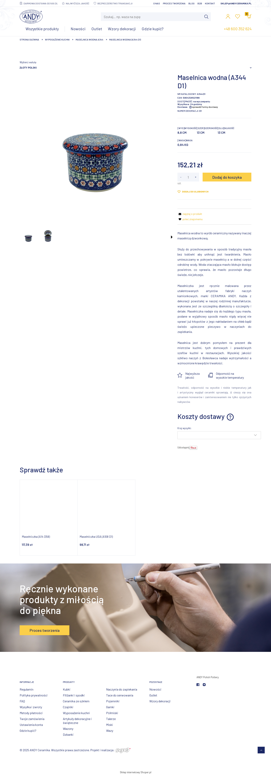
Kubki (66, 689)
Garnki (110, 707)
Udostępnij (183, 447)
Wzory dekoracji (160, 701)
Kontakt (210, 3)
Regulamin (26, 689)
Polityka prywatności (34, 695)
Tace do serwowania (119, 695)
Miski (109, 724)
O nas (156, 3)
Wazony (68, 728)
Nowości (155, 689)
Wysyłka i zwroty (31, 707)
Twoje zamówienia (32, 719)
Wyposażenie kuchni (76, 713)
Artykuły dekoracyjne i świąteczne (77, 721)
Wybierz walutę (28, 62)
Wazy (109, 730)
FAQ (22, 701)
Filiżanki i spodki (74, 695)
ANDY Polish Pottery (208, 677)
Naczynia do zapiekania (121, 689)
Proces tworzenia (174, 3)
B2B (200, 3)
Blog (191, 3)
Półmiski (112, 713)
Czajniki (68, 707)
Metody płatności (31, 713)
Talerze (111, 719)
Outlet (153, 695)
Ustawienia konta (31, 724)
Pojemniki (112, 701)
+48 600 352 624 (238, 28)
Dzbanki (68, 734)
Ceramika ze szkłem (76, 701)
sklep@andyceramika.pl (236, 3)
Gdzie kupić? (28, 730)
